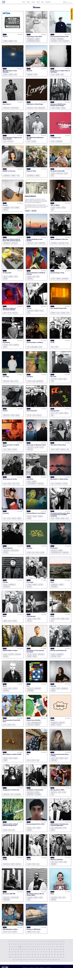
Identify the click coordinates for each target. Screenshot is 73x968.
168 (20, 959)
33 (15, 944)
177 (45, 959)
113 (29, 952)
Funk (34, 381)
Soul (67, 243)
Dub (15, 41)
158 (43, 957)
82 (9, 949)
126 (10, 954)
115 (35, 952)
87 (20, 949)
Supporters (48, 2)
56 (9, 946)
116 (38, 952)
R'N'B (5, 141)
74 (48, 946)
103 (57, 949)
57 (12, 946)
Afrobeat (6, 656)
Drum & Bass (41, 654)
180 (53, 959)
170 (25, 959)
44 (39, 944)
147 (12, 957)
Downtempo (59, 141)
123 (58, 952)
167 (17, 959)
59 (16, 946)
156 (38, 957)
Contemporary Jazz (56, 552)
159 (46, 957)
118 (43, 952)
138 (43, 954)
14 (31, 941)
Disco (16, 276)
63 (24, 946)
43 (37, 944)
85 (16, 949)
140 (49, 954)
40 (31, 944)
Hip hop (5, 276)
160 (49, 957)
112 (27, 952)
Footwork (11, 654)
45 (42, 944)
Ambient (11, 41)
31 (11, 944)
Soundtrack (66, 41)
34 (18, 944)
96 (40, 949)
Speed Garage (34, 347)
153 (29, 957)
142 (55, 954)
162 (55, 957)
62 (22, 946)
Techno (53, 173)
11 (25, 941)
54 (61, 944)
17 (38, 941)
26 (57, 941)
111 (24, 952)
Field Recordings (31, 483)
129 (18, 954)
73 (45, 946)
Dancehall (30, 278)
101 (52, 949)
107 (12, 952)
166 (14, 959)
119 (46, 952)
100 (49, 949)
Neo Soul (15, 312)
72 (43, 946)
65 (28, 946)
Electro (15, 449)
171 (28, 959)
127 (12, 954)
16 (35, 941)
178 (48, 959)
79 (58, 946)
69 (37, 946)
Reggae (11, 74)
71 (41, 946)
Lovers (62, 518)
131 (24, 954)
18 (40, 941)
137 (41, 954)
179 (51, 959)
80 (61, 946)
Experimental (7, 175)
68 (35, 946)
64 (26, 946)
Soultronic (17, 794)
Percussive (30, 449)
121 (52, 952)
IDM (12, 207)
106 (10, 952)
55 (63, 944)
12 (27, 941)
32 (13, 944)
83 (11, 949)
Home (23, 2)
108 (15, 952)
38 (26, 944)
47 (46, 944)
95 (37, 949)
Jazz (60, 41)
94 (35, 949)
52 (57, 944)
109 (18, 952)
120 (49, 952)
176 (42, 959)
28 (61, 941)
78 (56, 946)
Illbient (5, 41)
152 (27, 957)
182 (59, 959)
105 (63, 949)
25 (55, 941)
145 (63, 954)
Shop (42, 2)
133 (29, 954)
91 (29, 949)
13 (29, 941)
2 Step (56, 347)
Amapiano (29, 74)
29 (64, 941)
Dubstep (14, 518)
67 (32, 946)
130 (21, 954)
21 (46, 941)
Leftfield (63, 449)
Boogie (42, 552)
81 (63, 946)
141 (52, 954)
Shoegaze (29, 897)
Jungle (65, 173)
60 (18, 946)
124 (60, 952)
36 (22, 944)
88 (22, 949)
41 (33, 944)
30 (9, 944)
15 (33, 941)
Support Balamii (71, 14)
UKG (34, 276)
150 (21, 957)
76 (52, 946)
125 (63, 952)
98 (44, 949)
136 (38, 954)
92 (31, 949)
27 (59, 941)
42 (35, 944)
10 (22, 941)
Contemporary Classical (33, 41)
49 (50, 944)
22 (48, 941)
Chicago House (14, 550)
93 (33, 949)
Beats (65, 379)
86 (18, 949)
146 (10, 957)
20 (44, 941)
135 (35, 954)
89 (24, 949)
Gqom (35, 74)
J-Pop (28, 899)
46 (44, 944)
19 (42, 941)
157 (41, 957)
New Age (6, 209)
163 (58, 957)
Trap (38, 760)
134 (32, 954)
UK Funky (14, 931)
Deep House (30, 243)
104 (60, 949)
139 (46, 954)
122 (55, 952)
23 (51, 941)
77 (54, 946)
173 (34, 959)
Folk (28, 141)
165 (63, 957)
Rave (39, 618)
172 (31, 959)
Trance (63, 207)
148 (15, 957)
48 (48, 944)
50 (52, 944)
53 (59, 944)
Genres (33, 2)
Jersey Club (59, 173)
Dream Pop (61, 722)
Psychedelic (54, 41)
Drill (65, 862)
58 (14, 946)
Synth (28, 481)
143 (58, 954)
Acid (5, 449)
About (38, 2)
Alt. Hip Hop (10, 141)
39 (29, 944)
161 (52, 957)
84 (14, 949)
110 (21, 952)
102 (55, 949)
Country (34, 141)
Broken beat (40, 381)
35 (20, 944)
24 (53, 941)
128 (15, 954)
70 (39, 946)
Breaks (57, 74)
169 (22, 959)
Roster (28, 2)
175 (39, 959)
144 (60, 954)
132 (27, 954)
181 (56, 959)
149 (18, 957)
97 (42, 949)
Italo (36, 243)
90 (27, 949)
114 (32, 952)
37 (24, 944)
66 (30, 946)
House (52, 74)
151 (24, 957)
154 (32, 957)
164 (60, 957)
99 (46, 949)
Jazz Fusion (14, 243)
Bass (62, 74)
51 (55, 944)
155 (35, 957)
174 (36, 959)
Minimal (35, 516)
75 (50, 946)
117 (41, 952)
